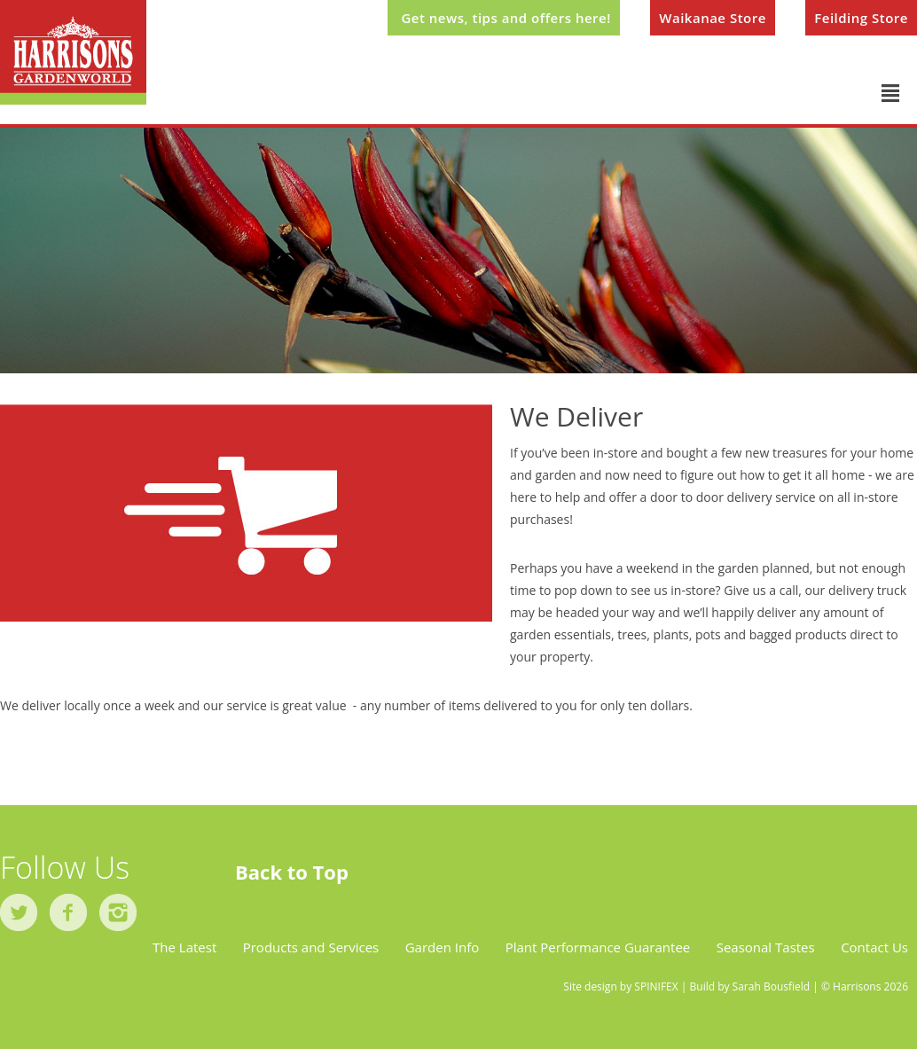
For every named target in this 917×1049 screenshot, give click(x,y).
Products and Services (311, 947)
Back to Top (292, 872)
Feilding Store (861, 18)
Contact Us (874, 947)
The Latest (184, 947)
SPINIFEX (656, 986)
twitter (18, 912)
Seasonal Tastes (766, 947)
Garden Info (442, 947)
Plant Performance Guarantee (598, 947)
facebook (68, 912)
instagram (118, 912)
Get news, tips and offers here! (505, 18)
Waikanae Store (712, 18)
